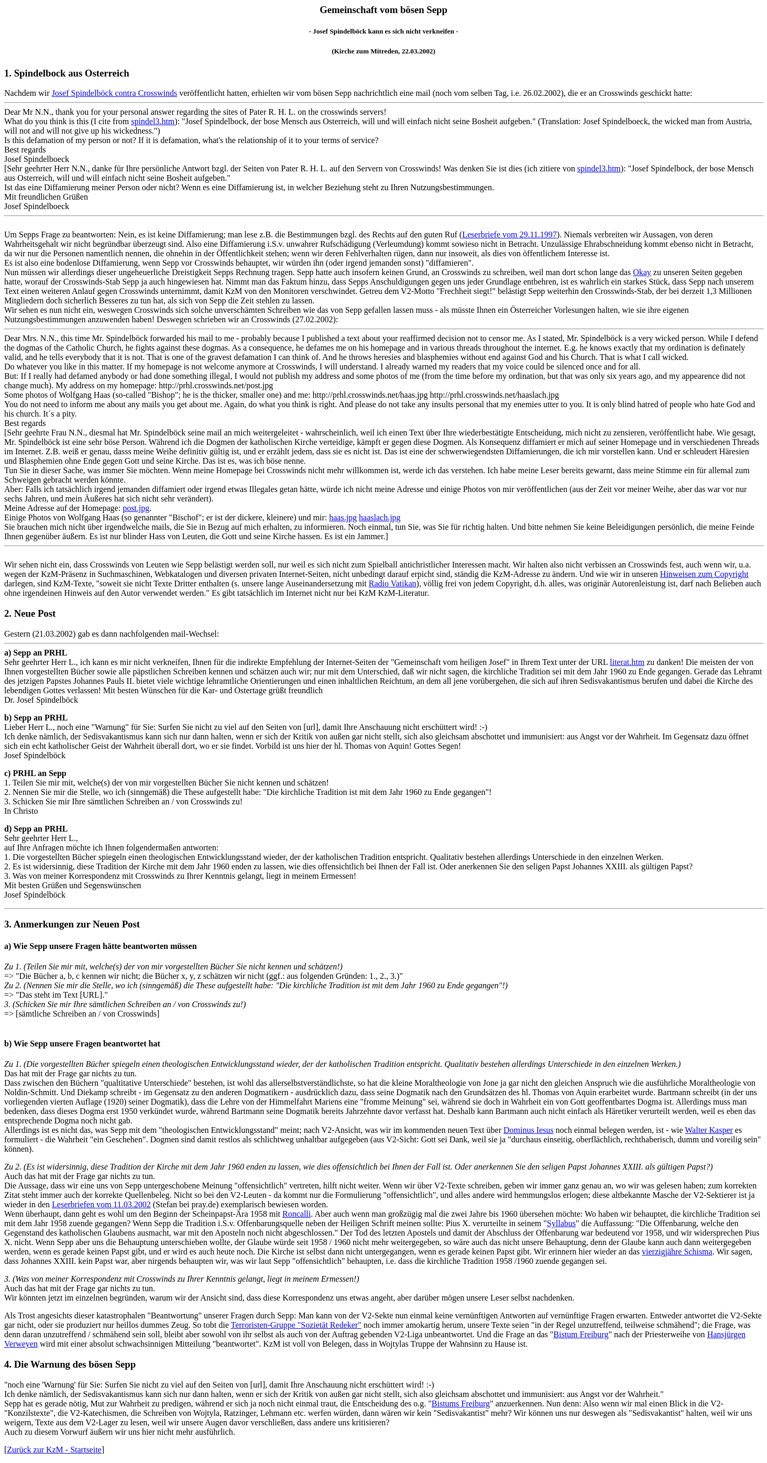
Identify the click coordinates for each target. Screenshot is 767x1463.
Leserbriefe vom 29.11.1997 (509, 234)
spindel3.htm (152, 121)
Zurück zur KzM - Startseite (54, 1449)
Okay (642, 272)
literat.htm (627, 662)
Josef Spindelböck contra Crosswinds (115, 93)
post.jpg (136, 508)
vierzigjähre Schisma (677, 1251)
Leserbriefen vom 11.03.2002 (101, 1204)
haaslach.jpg (380, 517)
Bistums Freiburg (461, 1403)
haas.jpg (343, 517)
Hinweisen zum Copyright (704, 574)
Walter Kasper (709, 1130)
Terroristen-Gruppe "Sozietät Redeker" (296, 1324)
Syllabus (561, 1223)
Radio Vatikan (393, 583)
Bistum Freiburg (580, 1334)
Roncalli (296, 1213)
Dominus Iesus (528, 1130)
